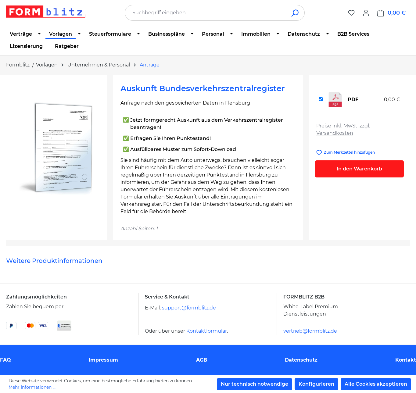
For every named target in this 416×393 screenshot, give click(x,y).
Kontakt (405, 360)
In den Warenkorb (359, 169)
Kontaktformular (206, 331)
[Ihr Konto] (366, 13)
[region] (56, 148)
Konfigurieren (316, 384)
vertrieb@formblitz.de (310, 331)
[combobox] (205, 13)
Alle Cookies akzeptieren (376, 384)
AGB (201, 360)
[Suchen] (295, 13)
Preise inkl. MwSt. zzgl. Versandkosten (343, 129)
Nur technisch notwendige (254, 384)
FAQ (5, 360)
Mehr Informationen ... (32, 387)
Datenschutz (301, 360)
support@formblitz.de (189, 308)
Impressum (103, 360)
